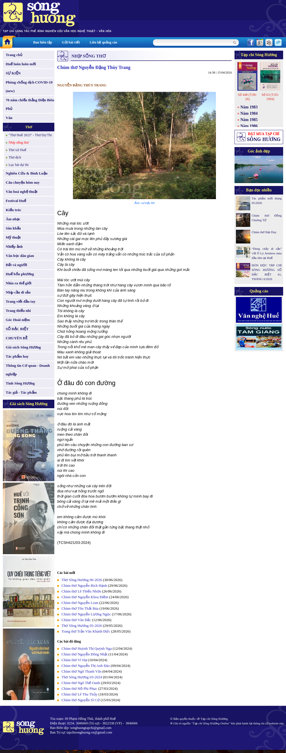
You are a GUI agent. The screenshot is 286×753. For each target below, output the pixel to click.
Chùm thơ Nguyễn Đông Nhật (84, 654)
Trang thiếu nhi (18, 310)
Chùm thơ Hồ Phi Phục (79, 688)
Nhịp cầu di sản (18, 292)
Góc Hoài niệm (18, 320)
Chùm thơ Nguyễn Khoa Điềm (84, 597)
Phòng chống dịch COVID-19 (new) (29, 86)
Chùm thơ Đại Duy (264, 232)
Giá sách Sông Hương (23, 347)
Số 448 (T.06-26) (247, 97)
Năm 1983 (249, 107)
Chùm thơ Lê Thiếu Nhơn (81, 591)
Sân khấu (13, 228)
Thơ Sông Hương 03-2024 (81, 677)
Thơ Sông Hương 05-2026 (81, 625)
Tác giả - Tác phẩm (21, 392)
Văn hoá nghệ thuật (21, 191)
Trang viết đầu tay (20, 301)
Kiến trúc (13, 210)
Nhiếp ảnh (14, 246)
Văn (9, 118)
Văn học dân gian (20, 255)
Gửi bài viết (71, 42)
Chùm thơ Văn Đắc (76, 620)
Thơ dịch (15, 157)
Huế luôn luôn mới (21, 64)
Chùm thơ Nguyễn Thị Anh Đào (85, 665)
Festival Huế (16, 201)
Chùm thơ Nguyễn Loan (79, 603)
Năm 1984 (249, 113)
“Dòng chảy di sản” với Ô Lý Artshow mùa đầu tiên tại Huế (267, 253)
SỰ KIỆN (13, 73)
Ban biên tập (42, 42)
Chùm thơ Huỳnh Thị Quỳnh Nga (86, 648)
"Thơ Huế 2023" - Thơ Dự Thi (30, 135)
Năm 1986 (249, 126)
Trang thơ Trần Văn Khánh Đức (85, 631)
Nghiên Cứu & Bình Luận (26, 173)
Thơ (28, 127)
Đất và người (16, 265)
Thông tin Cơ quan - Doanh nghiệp (28, 369)
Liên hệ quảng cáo (103, 42)
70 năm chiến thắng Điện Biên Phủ (30, 104)
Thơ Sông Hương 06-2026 (81, 580)
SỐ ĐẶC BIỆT (17, 329)
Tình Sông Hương (20, 383)
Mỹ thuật (13, 237)
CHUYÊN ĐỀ (16, 338)
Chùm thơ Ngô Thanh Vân (81, 671)
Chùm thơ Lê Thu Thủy (79, 694)
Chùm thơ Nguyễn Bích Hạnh (84, 585)
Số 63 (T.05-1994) (270, 97)
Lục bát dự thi (19, 165)
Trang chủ (14, 55)
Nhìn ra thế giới (18, 283)
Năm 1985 (249, 120)
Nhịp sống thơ (19, 142)
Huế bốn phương (20, 274)
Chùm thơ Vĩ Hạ (74, 660)
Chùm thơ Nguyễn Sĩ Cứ (80, 700)
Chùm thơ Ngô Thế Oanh (80, 683)
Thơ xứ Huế (17, 150)
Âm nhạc (13, 219)
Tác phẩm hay (17, 356)
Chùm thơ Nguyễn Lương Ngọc (86, 614)
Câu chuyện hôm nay (23, 182)
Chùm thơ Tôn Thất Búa (79, 608)
